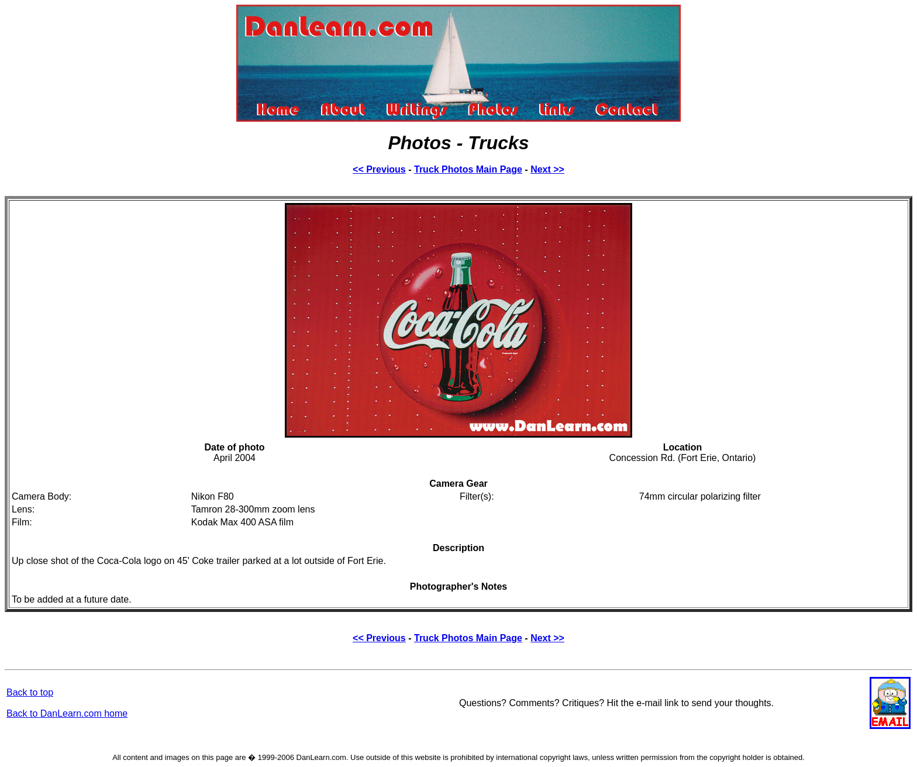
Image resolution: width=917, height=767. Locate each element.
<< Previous (379, 169)
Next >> (547, 169)
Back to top (29, 692)
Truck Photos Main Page (468, 169)
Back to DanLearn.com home (66, 713)
